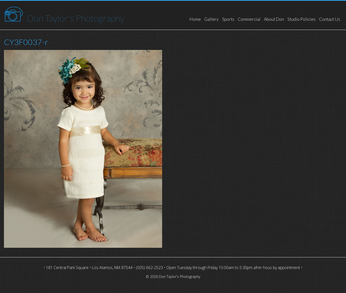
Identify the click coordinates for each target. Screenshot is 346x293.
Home (195, 19)
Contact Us (329, 19)
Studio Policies (301, 19)
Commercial (249, 19)
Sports (228, 19)
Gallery (211, 19)
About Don (274, 19)
